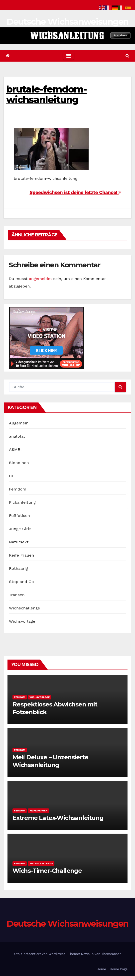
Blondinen (19, 462)
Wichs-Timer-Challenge (47, 870)
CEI (12, 476)
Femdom (17, 489)
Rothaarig (18, 568)
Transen (17, 594)
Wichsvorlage (22, 621)
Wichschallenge (24, 608)
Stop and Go (21, 581)
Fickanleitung (22, 502)
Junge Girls (20, 528)
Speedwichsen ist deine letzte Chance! (75, 192)
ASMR (14, 449)
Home (101, 969)
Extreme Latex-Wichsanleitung (57, 817)
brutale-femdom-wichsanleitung (46, 94)
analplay (17, 436)
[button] (127, 55)
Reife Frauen (21, 555)
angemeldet (40, 278)
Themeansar (111, 954)
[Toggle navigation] (68, 56)
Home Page (119, 969)
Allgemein (19, 423)
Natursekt (18, 542)
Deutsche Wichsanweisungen (67, 21)
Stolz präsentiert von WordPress (40, 954)
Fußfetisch (19, 515)
